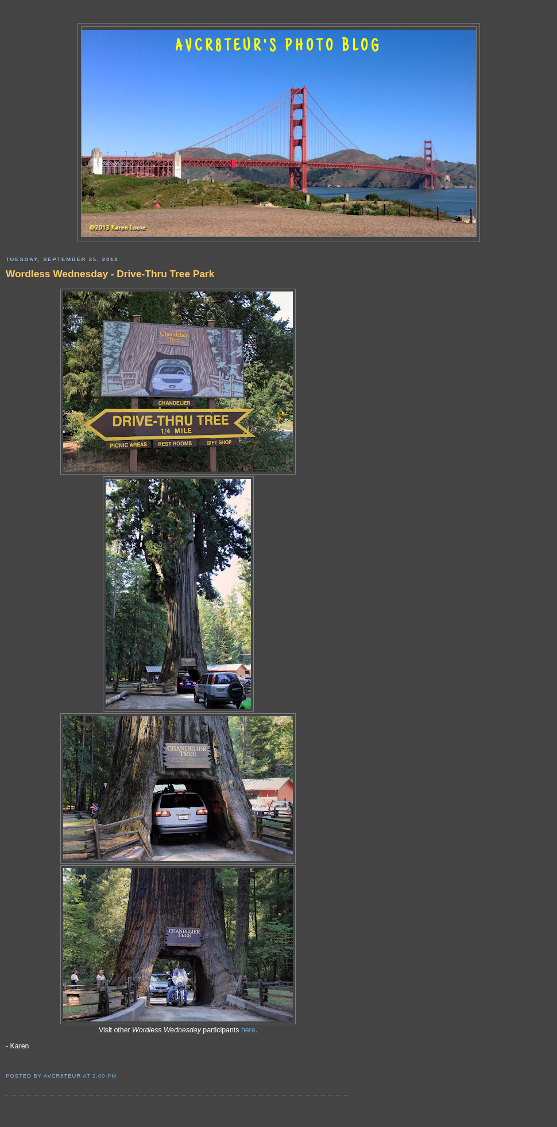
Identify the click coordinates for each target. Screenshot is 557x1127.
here (248, 1030)
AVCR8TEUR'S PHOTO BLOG (278, 47)
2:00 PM (104, 1075)
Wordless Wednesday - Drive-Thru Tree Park (110, 273)
